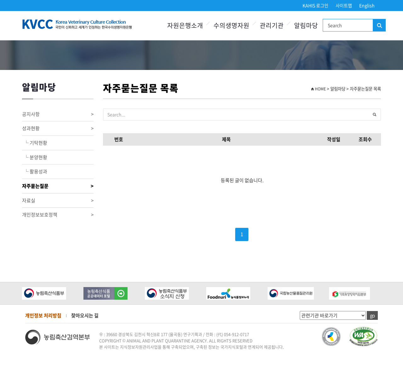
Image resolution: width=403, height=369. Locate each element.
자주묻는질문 (58, 186)
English (367, 5)
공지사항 (58, 114)
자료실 (58, 201)
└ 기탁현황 (34, 142)
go (372, 315)
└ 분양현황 (34, 157)
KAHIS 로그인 (315, 5)
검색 (379, 25)
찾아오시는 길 (85, 315)
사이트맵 (344, 5)
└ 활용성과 (34, 171)
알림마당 (306, 25)
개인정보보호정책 (58, 215)
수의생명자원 (231, 25)
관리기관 (272, 25)
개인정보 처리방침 (43, 315)
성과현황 (58, 128)
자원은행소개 (185, 25)
